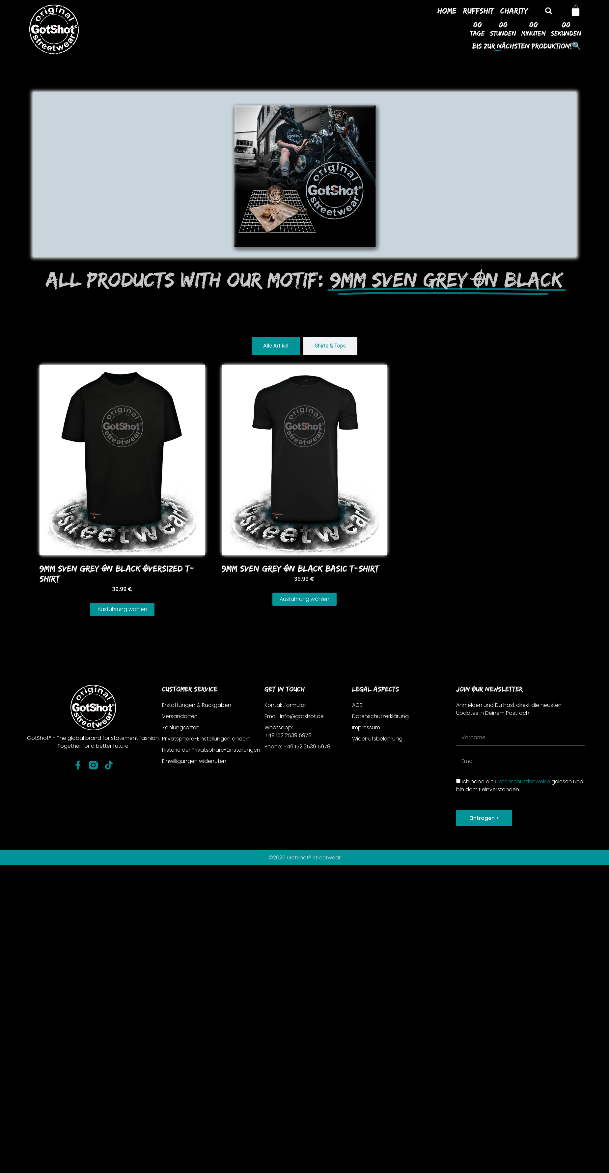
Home (447, 10)
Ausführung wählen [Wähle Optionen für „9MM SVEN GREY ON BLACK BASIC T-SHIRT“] (304, 599)
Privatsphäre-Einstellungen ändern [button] (206, 738)
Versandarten (180, 716)
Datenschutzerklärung (380, 716)
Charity (514, 10)
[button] (548, 10)
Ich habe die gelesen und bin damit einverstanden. (519, 785)
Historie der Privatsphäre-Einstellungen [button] (211, 750)
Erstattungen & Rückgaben (196, 705)
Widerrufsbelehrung (377, 738)
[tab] (276, 346)
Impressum (366, 727)
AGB (357, 705)
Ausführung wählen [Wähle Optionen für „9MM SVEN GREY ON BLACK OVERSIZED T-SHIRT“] (122, 609)
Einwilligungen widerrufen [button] (194, 761)
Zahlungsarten (181, 727)
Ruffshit (478, 10)
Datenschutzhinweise (522, 781)
